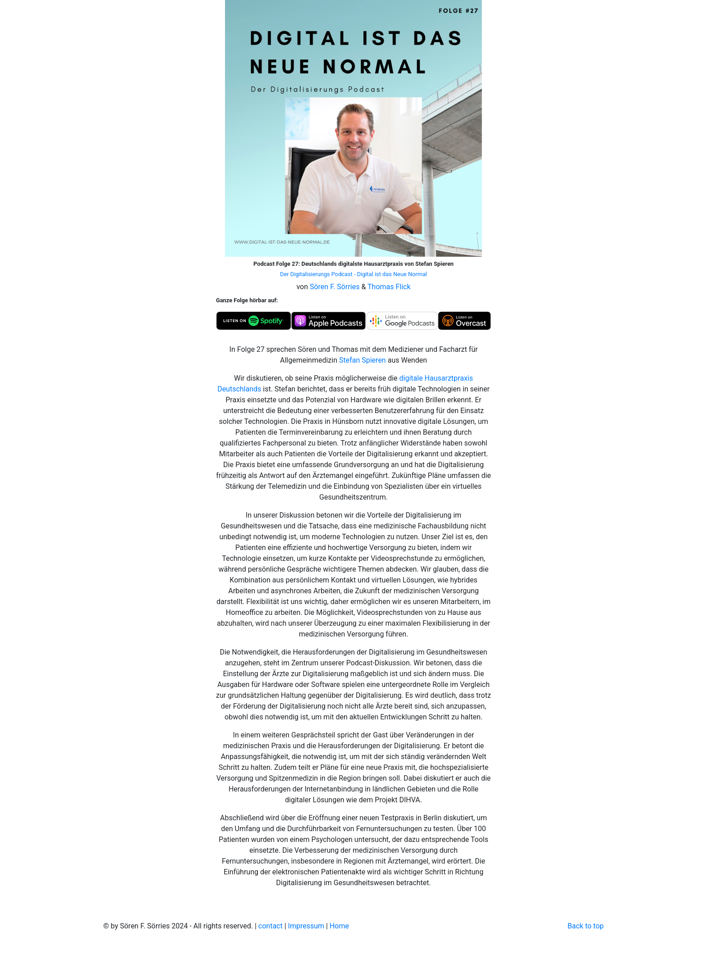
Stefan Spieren (362, 360)
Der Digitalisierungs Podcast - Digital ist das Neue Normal (353, 274)
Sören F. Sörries (335, 286)
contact (270, 926)
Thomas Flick (389, 286)
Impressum (306, 926)
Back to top (586, 926)
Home (339, 926)
